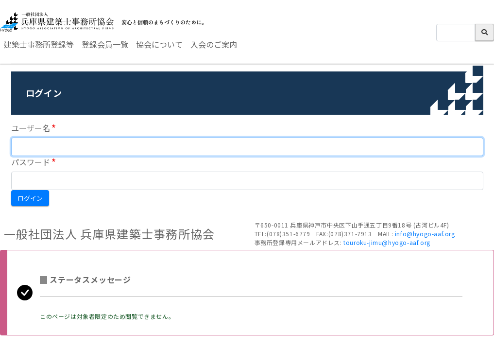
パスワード (30, 162)
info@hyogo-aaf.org (425, 233)
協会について (159, 44)
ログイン (30, 198)
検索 (484, 32)
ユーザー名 (30, 128)
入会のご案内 (213, 44)
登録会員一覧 (105, 44)
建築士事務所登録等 (39, 44)
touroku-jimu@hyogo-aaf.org (386, 242)
